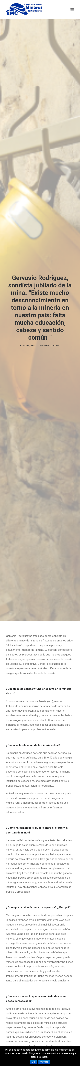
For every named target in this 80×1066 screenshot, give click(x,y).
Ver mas (44, 1062)
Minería (45, 338)
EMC (58, 338)
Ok (33, 1062)
